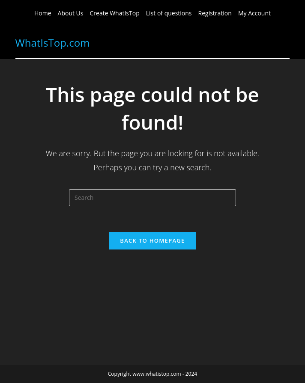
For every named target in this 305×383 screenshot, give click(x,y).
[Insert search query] (152, 197)
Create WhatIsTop (115, 13)
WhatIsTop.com (52, 43)
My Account (254, 13)
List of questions (169, 13)
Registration (215, 13)
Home (42, 13)
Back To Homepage (152, 240)
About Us (71, 13)
